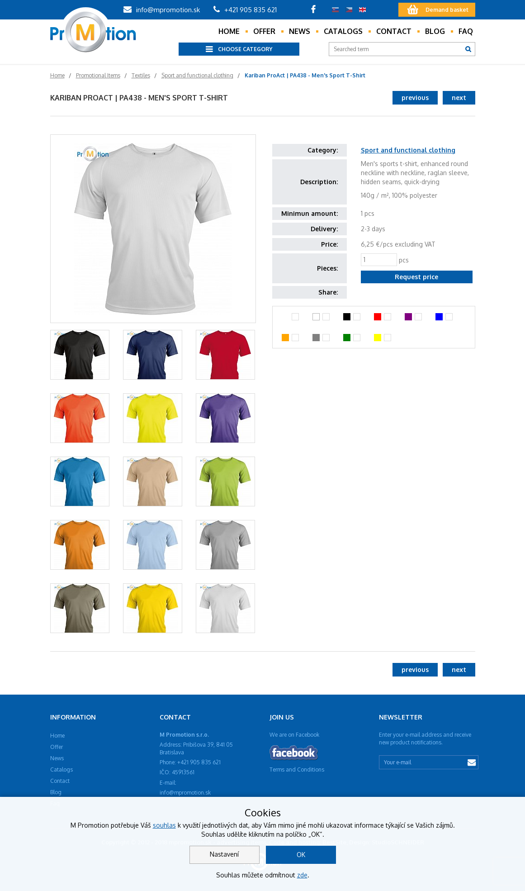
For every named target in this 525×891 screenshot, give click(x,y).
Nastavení (224, 854)
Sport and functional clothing (408, 150)
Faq (466, 31)
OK (301, 854)
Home (229, 31)
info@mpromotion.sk (161, 9)
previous (415, 97)
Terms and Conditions (297, 769)
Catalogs (343, 31)
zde (302, 875)
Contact (393, 31)
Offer (264, 31)
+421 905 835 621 (245, 9)
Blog (435, 31)
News (299, 31)
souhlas (164, 825)
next (459, 97)
